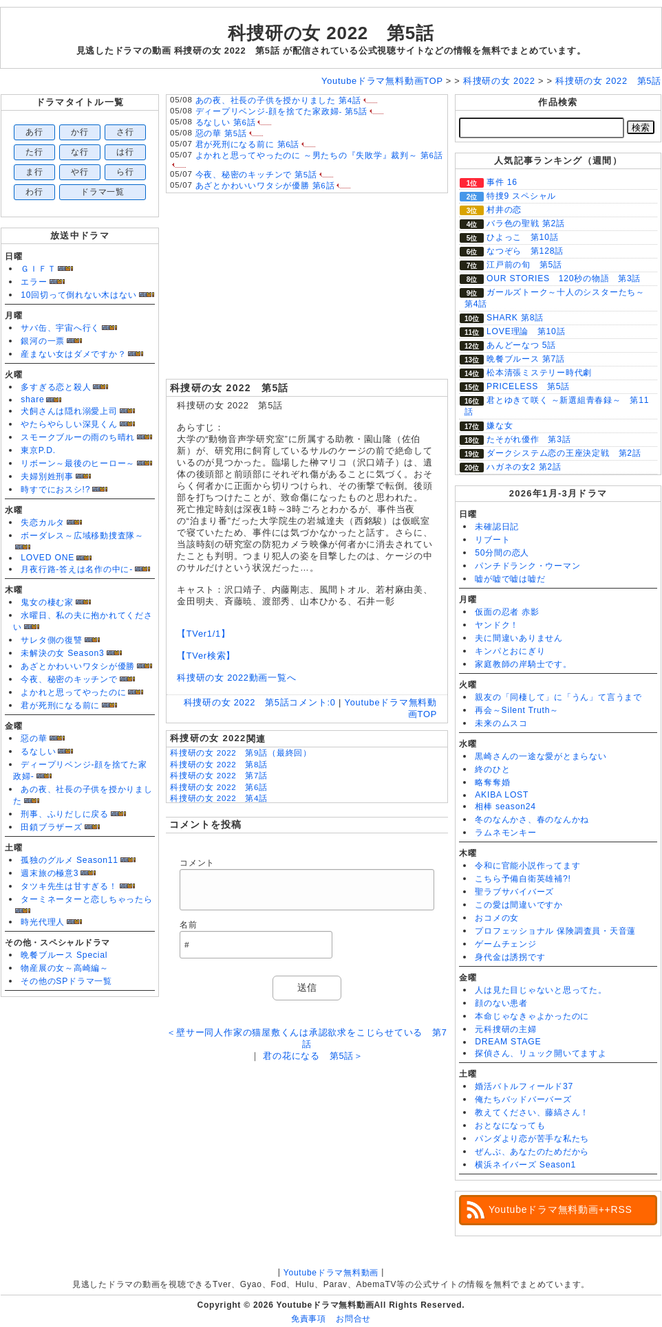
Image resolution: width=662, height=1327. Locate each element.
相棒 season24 (505, 806)
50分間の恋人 (502, 553)
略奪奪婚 (492, 782)
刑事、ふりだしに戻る (65, 814)
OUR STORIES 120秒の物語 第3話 (564, 278)
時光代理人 (43, 922)
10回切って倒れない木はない (78, 295)
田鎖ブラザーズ (51, 827)
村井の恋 (504, 210)
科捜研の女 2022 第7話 (219, 775)
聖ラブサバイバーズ (514, 892)
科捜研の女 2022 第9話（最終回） (241, 753)
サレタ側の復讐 (51, 640)
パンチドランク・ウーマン (527, 566)
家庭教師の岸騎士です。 (523, 664)
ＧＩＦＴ (38, 269)
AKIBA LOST (501, 795)
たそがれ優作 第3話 (528, 439)
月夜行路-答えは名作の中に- (77, 569)
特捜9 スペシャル (521, 196)
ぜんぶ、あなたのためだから (532, 1151)
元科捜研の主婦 (505, 1029)
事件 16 (502, 182)
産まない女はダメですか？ (73, 354)
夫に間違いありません (519, 638)
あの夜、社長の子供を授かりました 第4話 (278, 100)
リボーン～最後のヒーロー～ (78, 463)
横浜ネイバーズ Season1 (525, 1165)
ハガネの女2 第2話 (524, 467)
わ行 (34, 192)
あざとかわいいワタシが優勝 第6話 (265, 186)
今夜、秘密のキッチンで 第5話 (256, 175)
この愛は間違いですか (519, 905)
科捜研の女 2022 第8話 (219, 764)
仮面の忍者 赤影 (507, 612)
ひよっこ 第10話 (522, 237)
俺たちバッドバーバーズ (523, 1099)
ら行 (125, 172)
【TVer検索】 (206, 655)
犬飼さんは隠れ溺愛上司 (69, 411)
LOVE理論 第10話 (526, 331)
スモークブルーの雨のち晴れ (78, 437)
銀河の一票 (43, 341)
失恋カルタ (43, 522)
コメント (197, 863)
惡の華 (34, 738)
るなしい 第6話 (225, 122)
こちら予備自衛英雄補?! (522, 879)
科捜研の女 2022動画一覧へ (237, 677)
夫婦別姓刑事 (47, 476)
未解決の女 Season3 (62, 653)
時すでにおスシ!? (55, 489)
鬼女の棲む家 (47, 602)
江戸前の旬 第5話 (524, 265)
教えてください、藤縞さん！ (532, 1112)
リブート (492, 540)
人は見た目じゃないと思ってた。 (541, 990)
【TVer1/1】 (204, 633)
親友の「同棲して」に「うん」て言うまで (558, 697)
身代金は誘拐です (510, 957)
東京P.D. (38, 450)
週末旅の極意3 (49, 873)
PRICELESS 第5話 (528, 386)
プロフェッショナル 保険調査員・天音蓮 (555, 931)
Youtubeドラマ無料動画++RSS (560, 1209)
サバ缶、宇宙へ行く (60, 328)
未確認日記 (497, 526)
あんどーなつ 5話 (521, 345)
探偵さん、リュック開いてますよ (541, 1053)
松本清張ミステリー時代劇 (539, 372)
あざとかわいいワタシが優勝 (78, 666)
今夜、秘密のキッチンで (69, 679)
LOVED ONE (47, 557)
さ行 (125, 132)
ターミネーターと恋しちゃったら (87, 899)
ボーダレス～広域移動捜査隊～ (82, 535)
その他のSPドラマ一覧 (66, 981)
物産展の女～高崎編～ (65, 968)
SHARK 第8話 (515, 317)
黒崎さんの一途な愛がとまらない (541, 756)
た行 (34, 152)
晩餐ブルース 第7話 (526, 359)
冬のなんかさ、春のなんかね (532, 819)
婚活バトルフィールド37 (524, 1086)
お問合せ (353, 1319)
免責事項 (308, 1319)
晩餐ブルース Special (64, 955)
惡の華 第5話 (221, 133)
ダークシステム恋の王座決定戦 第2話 (564, 453)
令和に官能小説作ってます (527, 865)
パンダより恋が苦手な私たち (532, 1138)
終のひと (492, 769)
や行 (80, 172)
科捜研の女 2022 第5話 (331, 33)
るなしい (38, 751)
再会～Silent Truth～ (517, 710)
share (32, 399)
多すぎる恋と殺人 (56, 387)
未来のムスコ (501, 723)
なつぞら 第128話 (525, 251)
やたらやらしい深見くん (69, 424)
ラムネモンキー (505, 832)
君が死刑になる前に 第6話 (247, 144)
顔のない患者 (501, 1003)
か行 (80, 132)
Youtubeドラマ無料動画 (331, 1272)
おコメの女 (497, 918)
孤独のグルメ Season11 (69, 860)
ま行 (34, 172)
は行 (125, 152)
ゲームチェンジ (505, 944)
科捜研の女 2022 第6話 (219, 787)
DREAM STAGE (508, 1041)
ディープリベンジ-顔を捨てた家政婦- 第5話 (281, 111)
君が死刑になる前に (60, 705)
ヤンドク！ (497, 625)
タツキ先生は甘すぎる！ (69, 886)
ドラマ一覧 (103, 192)
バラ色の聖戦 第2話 (526, 223)
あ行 (34, 132)
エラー (34, 282)
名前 (188, 925)
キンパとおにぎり (510, 651)
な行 (80, 152)
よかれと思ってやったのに (73, 692)
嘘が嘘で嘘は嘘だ (510, 579)
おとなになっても (510, 1125)
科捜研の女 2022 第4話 (219, 798)
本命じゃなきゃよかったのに (532, 1016)
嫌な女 (500, 425)
